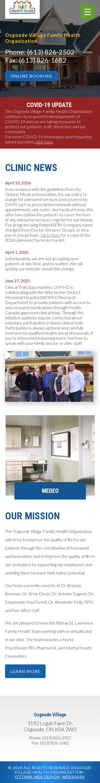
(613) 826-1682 (43, 60)
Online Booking (31, 75)
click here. (44, 141)
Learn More (25, 671)
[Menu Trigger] (87, 11)
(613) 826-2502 (51, 52)
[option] (50, 459)
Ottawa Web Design (37, 776)
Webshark (73, 776)
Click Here (50, 234)
